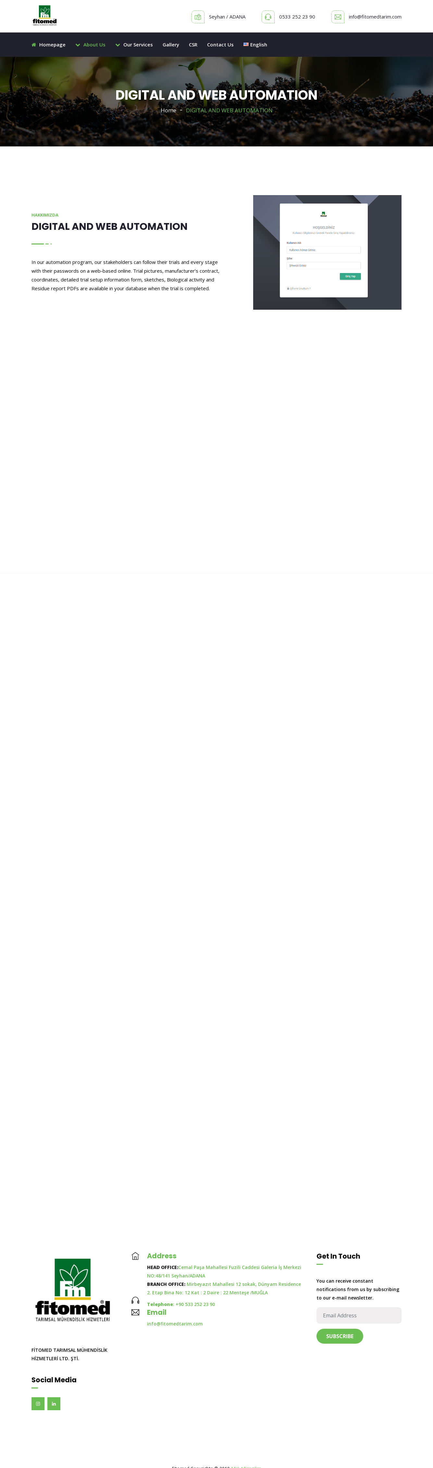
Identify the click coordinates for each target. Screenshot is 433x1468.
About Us (90, 44)
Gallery (171, 44)
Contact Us (220, 44)
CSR (193, 44)
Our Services (134, 44)
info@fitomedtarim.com (375, 16)
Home (168, 110)
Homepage (48, 44)
